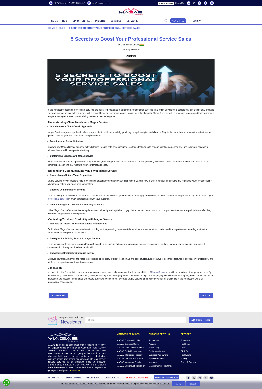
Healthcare (185, 344)
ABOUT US (53, 377)
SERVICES (116, 21)
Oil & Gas (185, 351)
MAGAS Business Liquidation (130, 340)
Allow (178, 384)
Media (183, 347)
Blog (62, 28)
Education (185, 340)
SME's (54, 21)
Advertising (154, 347)
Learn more (74, 370)
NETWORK (132, 21)
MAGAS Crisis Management (129, 351)
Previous (58, 295)
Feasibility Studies (157, 358)
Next (206, 295)
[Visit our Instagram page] (199, 3)
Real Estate (186, 355)
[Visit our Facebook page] (205, 3)
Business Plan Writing (158, 355)
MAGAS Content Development (130, 347)
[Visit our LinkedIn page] (188, 3)
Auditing (152, 344)
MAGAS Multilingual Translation (131, 366)
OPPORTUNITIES (81, 21)
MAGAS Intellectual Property (130, 355)
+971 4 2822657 (78, 3)
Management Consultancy (160, 366)
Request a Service (166, 3)
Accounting (154, 340)
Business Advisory (157, 351)
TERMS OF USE (72, 377)
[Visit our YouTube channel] (211, 3)
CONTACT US (112, 377)
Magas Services (159, 272)
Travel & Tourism (188, 362)
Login (195, 21)
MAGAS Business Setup (128, 344)
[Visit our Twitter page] (194, 3)
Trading (184, 358)
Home (51, 28)
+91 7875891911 (58, 3)
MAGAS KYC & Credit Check (130, 358)
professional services (57, 199)
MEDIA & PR (92, 377)
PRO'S (64, 21)
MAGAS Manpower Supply (129, 362)
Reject (193, 384)
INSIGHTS (100, 21)
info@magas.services (98, 3)
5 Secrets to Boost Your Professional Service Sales (104, 28)
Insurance (153, 362)
